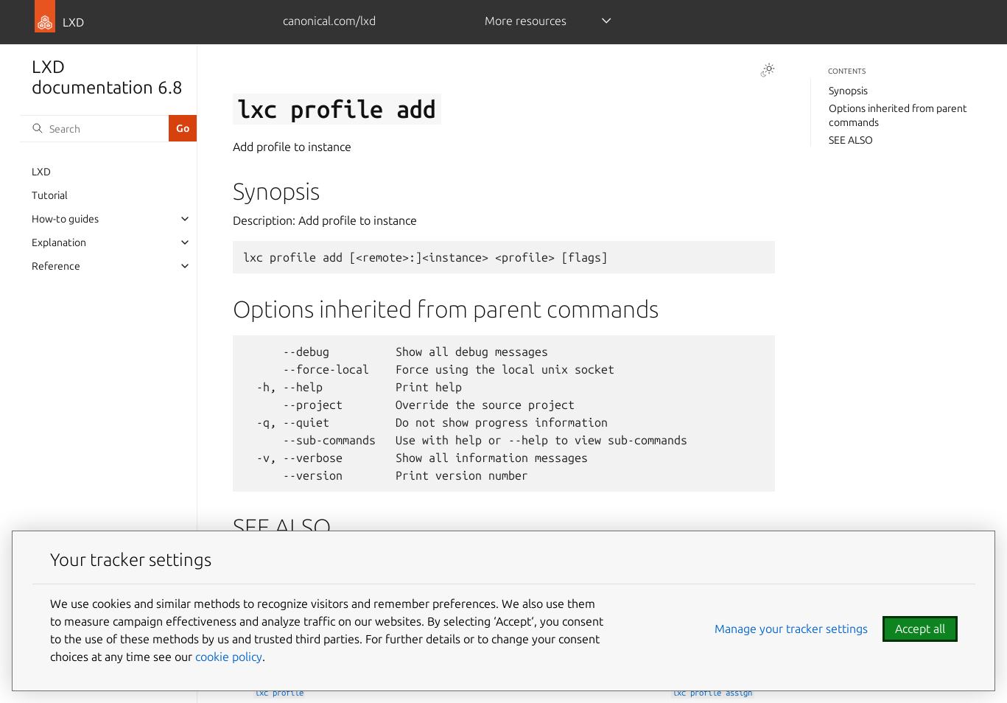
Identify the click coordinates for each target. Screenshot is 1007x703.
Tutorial (50, 195)
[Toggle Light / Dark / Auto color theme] (767, 70)
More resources (525, 20)
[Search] (94, 128)
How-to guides (65, 219)
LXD (41, 172)
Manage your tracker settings (791, 628)
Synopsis (848, 91)
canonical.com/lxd (329, 20)
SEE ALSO (851, 140)
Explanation (59, 242)
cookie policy (228, 656)
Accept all (920, 628)
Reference (56, 266)
